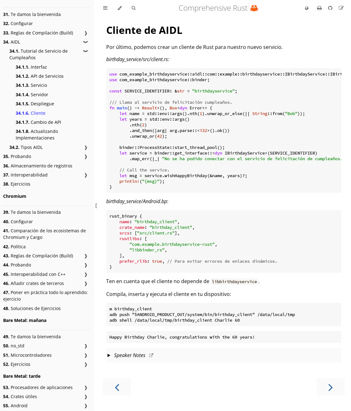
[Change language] (306, 8)
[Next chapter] (331, 386)
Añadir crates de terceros (33, 283)
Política (14, 247)
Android (15, 405)
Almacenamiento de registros (37, 166)
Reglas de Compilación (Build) (38, 33)
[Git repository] (331, 7)
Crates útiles (20, 396)
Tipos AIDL (26, 147)
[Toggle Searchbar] (133, 8)
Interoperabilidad (25, 175)
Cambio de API (38, 122)
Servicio (31, 85)
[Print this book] (320, 7)
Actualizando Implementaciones (37, 134)
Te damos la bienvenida (32, 14)
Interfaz (31, 67)
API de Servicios (40, 76)
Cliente (30, 113)
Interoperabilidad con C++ (34, 274)
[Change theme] (120, 8)
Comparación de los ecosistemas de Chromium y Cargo (44, 234)
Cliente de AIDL (144, 30)
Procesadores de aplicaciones (38, 387)
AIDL (11, 42)
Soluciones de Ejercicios (32, 308)
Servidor (32, 94)
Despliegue (35, 104)
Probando (17, 156)
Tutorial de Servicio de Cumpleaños (38, 54)
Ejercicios (16, 184)
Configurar (18, 23)
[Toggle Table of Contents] (105, 8)
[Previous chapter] (117, 386)
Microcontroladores (27, 355)
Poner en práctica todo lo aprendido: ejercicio (45, 295)
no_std (13, 346)
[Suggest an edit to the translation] (341, 7)
